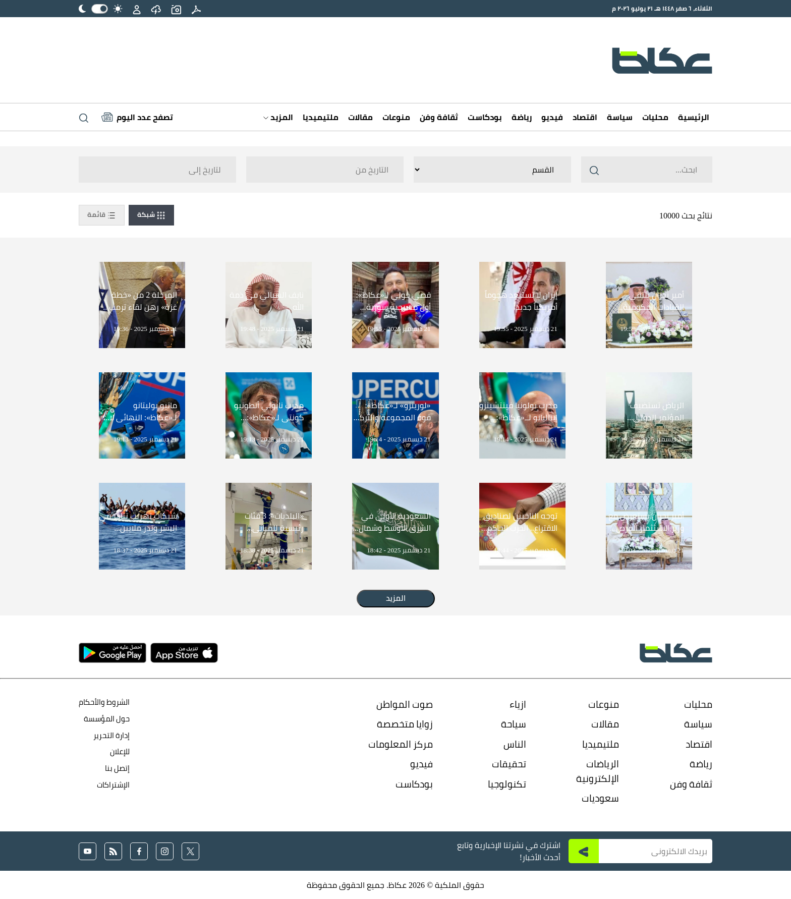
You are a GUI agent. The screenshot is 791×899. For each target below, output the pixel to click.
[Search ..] (646, 169)
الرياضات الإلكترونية (597, 771)
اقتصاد (585, 117)
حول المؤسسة (107, 718)
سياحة (513, 724)
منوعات (396, 117)
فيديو (552, 117)
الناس (514, 744)
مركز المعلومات (400, 744)
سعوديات (600, 798)
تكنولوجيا (507, 784)
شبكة (151, 214)
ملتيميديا (320, 117)
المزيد (278, 117)
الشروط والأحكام (104, 702)
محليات (655, 117)
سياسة (620, 117)
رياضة (522, 117)
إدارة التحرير (111, 735)
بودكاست (485, 117)
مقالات (360, 117)
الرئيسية (693, 117)
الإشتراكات (113, 784)
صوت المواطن (404, 704)
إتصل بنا (117, 768)
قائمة (101, 214)
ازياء (518, 704)
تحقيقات (509, 764)
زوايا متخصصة (405, 724)
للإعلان (120, 751)
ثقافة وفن (439, 117)
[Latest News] (137, 117)
